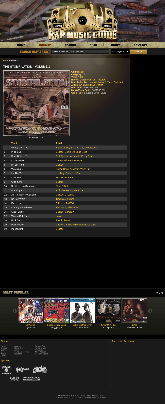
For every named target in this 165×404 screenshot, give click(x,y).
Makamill (83, 224)
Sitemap (5, 341)
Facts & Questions (22, 352)
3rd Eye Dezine (95, 85)
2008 (80, 77)
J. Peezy (60, 203)
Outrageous (91, 147)
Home (5, 60)
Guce (68, 173)
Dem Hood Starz (64, 160)
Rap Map (18, 354)
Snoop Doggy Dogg (56, 325)
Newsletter (19, 348)
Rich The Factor (64, 190)
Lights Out (30, 327)
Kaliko (59, 216)
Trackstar (60, 199)
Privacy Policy (40, 346)
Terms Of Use (40, 348)
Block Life (78, 190)
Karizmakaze (62, 147)
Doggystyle (56, 327)
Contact (4, 356)
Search (4, 350)
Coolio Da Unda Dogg (76, 152)
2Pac (134, 325)
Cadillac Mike (71, 224)
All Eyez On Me (134, 327)
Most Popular (40, 352)
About (3, 354)
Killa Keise (73, 207)
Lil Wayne (30, 325)
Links (17, 350)
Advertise (39, 350)
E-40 (72, 147)
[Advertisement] (148, 74)
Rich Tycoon (62, 156)
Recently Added (41, 354)
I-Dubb (92, 224)
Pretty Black (87, 156)
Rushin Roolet (63, 220)
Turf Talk (70, 203)
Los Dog (60, 173)
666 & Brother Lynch (82, 325)
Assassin (74, 169)
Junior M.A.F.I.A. (108, 325)
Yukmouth (75, 156)
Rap (81, 71)
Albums (18, 346)
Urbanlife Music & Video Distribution (106, 82)
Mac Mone (61, 177)
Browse (4, 348)
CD (84, 74)
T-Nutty (66, 186)
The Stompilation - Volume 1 (26, 66)
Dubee (59, 224)
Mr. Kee (76, 173)
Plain (58, 186)
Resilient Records (96, 79)
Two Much (61, 207)
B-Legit (71, 177)
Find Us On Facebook (123, 341)
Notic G (78, 160)
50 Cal (80, 147)
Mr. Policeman (82, 327)
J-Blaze (60, 152)
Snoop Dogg (62, 169)
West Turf (85, 169)
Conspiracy (108, 327)
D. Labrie (69, 194)
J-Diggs (70, 199)
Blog (2, 352)
